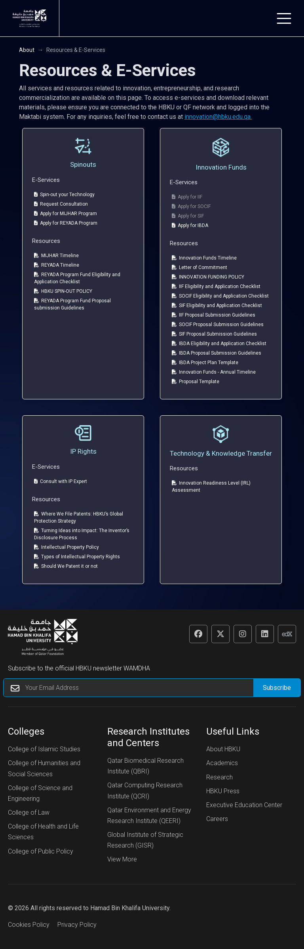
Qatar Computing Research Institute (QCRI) (144, 790)
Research (219, 777)
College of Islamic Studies (44, 749)
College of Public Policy (40, 851)
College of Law (28, 812)
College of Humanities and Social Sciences (44, 768)
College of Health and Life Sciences (43, 832)
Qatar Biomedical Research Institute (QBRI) (145, 766)
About (26, 50)
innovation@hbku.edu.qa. (218, 116)
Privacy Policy (77, 924)
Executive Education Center (244, 805)
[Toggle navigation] (284, 18)
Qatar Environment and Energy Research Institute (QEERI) (149, 815)
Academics (222, 763)
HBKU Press (222, 791)
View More (122, 859)
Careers (217, 819)
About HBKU (223, 749)
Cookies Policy (28, 924)
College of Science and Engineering (40, 793)
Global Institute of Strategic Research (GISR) (145, 840)
